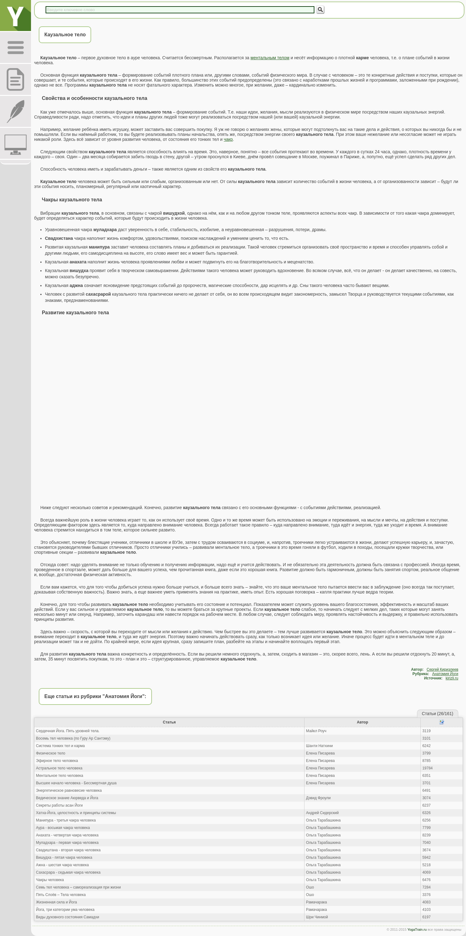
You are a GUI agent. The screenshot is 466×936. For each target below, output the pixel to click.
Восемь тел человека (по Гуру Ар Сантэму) (73, 738)
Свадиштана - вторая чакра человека (68, 850)
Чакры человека (50, 880)
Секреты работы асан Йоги (59, 805)
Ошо (310, 887)
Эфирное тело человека (57, 761)
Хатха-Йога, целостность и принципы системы (76, 813)
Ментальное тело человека (59, 775)
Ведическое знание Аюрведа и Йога (67, 798)
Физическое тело (50, 753)
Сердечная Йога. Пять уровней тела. (68, 731)
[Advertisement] (249, 365)
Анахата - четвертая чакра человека (67, 835)
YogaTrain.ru (417, 929)
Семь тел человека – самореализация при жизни (78, 887)
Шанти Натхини (319, 746)
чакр (228, 139)
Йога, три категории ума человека (65, 909)
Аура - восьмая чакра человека (63, 828)
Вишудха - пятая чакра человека (64, 857)
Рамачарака (316, 902)
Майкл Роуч (316, 731)
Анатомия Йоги (445, 674)
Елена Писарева (320, 753)
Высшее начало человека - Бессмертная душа (76, 783)
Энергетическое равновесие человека (69, 790)
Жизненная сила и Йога (56, 902)
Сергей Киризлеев (442, 669)
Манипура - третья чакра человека (66, 820)
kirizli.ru (452, 678)
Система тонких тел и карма (60, 746)
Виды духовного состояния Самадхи (67, 917)
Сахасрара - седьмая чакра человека (68, 872)
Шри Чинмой (317, 917)
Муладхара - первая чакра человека (67, 842)
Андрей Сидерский (322, 813)
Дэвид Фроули (318, 798)
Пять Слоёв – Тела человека (61, 895)
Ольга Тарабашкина (323, 820)
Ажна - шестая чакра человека (62, 865)
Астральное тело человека (59, 768)
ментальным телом (270, 57)
